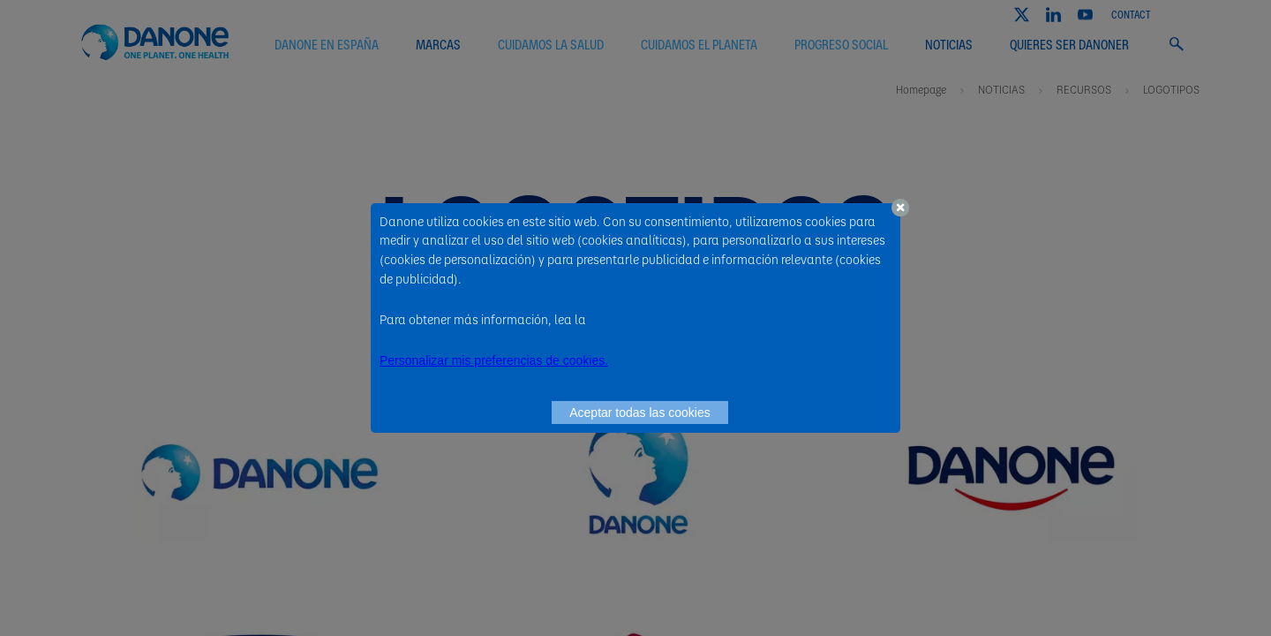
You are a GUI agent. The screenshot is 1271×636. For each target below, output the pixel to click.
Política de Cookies (641, 319)
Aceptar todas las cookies (640, 412)
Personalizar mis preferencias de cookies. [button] (494, 360)
